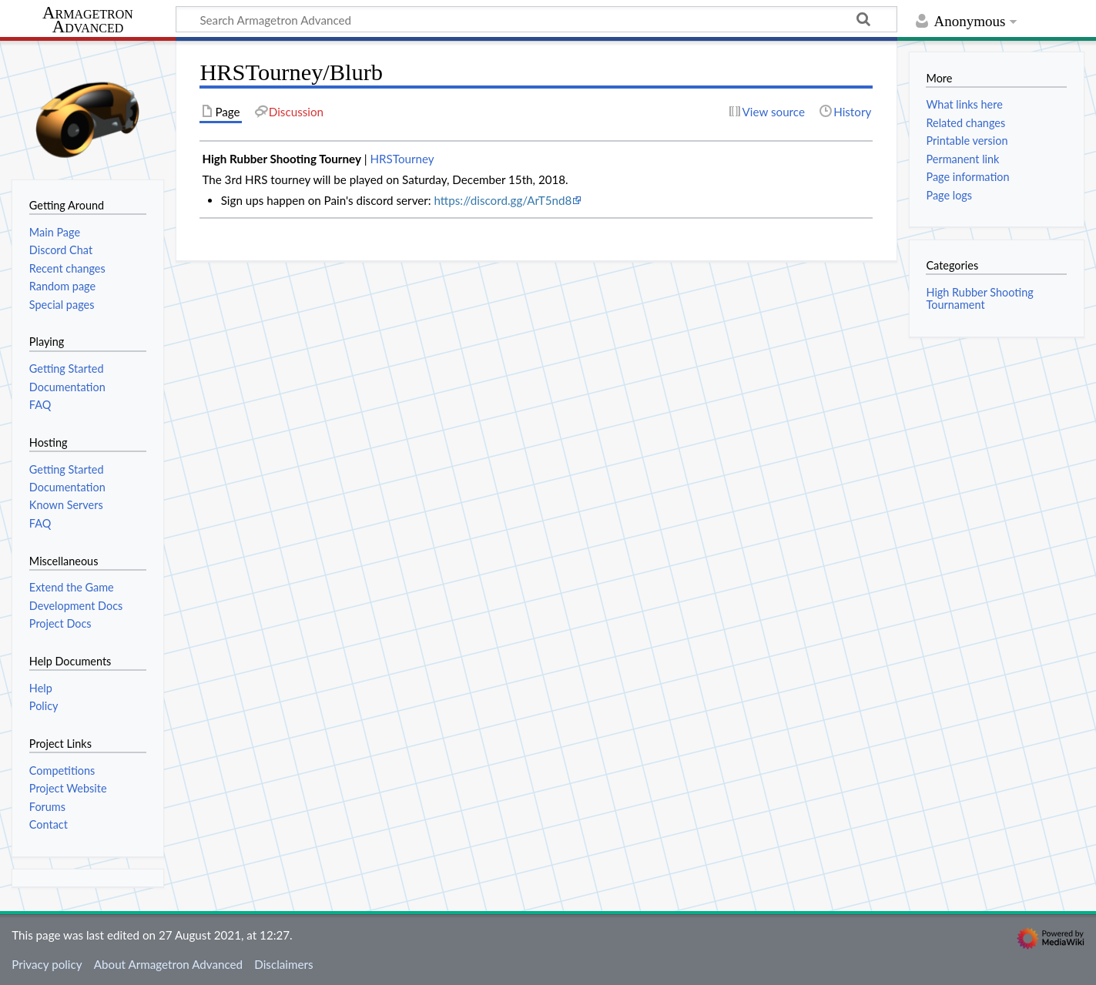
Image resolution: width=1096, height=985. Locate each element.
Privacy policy (47, 964)
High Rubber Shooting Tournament (979, 298)
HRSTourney (402, 159)
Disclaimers (283, 964)
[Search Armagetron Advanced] (536, 19)
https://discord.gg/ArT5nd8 (503, 200)
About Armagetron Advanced (168, 964)
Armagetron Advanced (87, 20)
